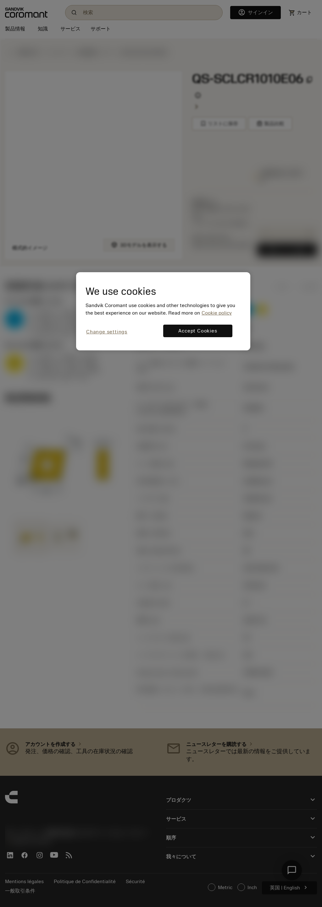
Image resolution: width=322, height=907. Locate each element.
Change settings (106, 332)
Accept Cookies (197, 331)
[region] (163, 311)
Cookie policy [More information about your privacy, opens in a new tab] (217, 313)
